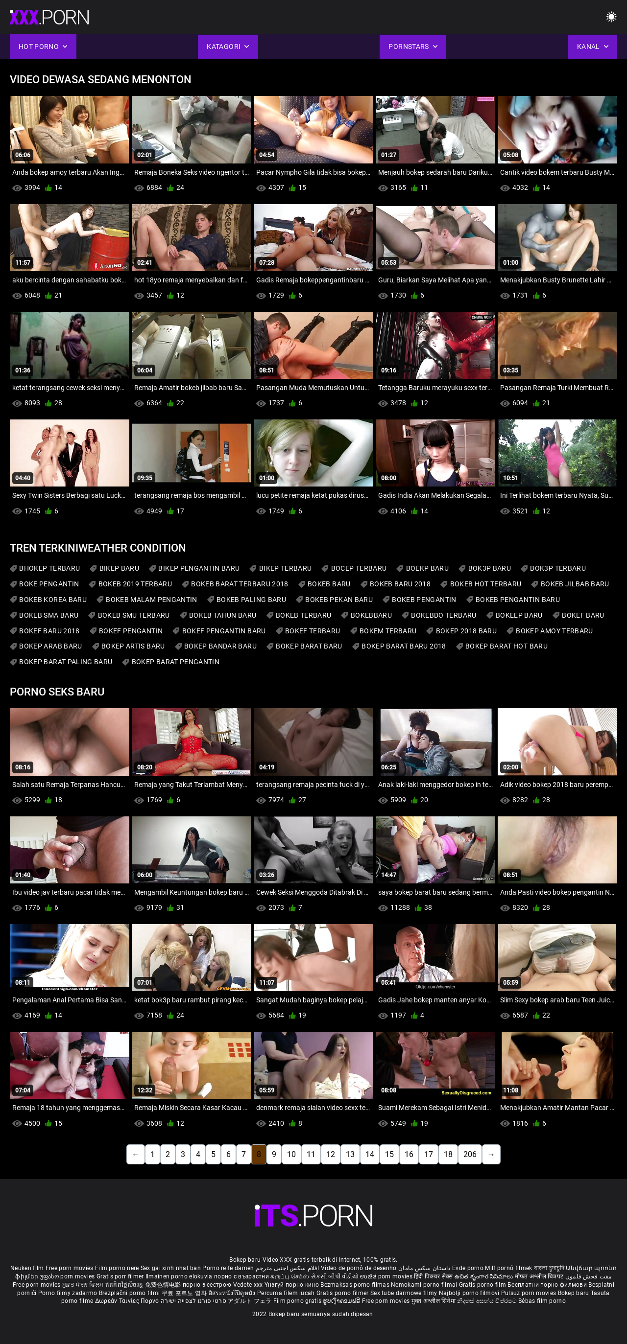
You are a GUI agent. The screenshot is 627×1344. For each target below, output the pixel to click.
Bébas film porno (542, 1301)
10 (291, 1154)
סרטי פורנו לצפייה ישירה (193, 1301)
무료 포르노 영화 (185, 1293)
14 (369, 1154)
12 (330, 1154)
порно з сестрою (207, 1284)
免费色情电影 (164, 1284)
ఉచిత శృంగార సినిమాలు (485, 1276)
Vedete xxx (248, 1284)
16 (409, 1154)
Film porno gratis (298, 1301)
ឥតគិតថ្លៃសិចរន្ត (125, 1284)
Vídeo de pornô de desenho (359, 1268)
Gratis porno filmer (343, 1293)
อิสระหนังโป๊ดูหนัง (233, 1293)
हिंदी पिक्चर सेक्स (433, 1276)
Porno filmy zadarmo (68, 1293)
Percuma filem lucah (286, 1293)
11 (311, 1154)
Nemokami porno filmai (425, 1284)
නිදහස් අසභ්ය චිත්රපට (487, 1301)
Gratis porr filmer (120, 1276)
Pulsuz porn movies (529, 1293)
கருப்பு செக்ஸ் (289, 1276)
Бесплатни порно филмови (547, 1284)
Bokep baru (573, 1293)
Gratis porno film (483, 1284)
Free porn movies (70, 1268)
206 (470, 1154)
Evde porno (467, 1268)
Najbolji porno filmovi (469, 1293)
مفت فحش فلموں (588, 1276)
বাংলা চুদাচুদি (549, 1268)
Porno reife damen (228, 1268)
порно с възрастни (241, 1276)
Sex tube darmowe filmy (403, 1293)
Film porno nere (117, 1268)
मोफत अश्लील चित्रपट (540, 1276)
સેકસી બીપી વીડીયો (335, 1276)
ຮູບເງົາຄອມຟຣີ (342, 1301)
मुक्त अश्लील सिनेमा (434, 1301)
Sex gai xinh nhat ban (171, 1268)
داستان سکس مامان (424, 1268)
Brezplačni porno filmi (130, 1293)
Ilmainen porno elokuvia (179, 1276)
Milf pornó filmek (508, 1268)
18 (448, 1154)
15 (389, 1154)
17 (428, 1154)
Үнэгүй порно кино (292, 1284)
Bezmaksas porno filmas (355, 1284)
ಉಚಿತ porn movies (387, 1276)
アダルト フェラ (249, 1301)
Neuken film (27, 1268)
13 (350, 1154)
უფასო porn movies (68, 1276)
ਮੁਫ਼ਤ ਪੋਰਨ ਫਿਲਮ (83, 1284)
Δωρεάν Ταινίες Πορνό (128, 1301)
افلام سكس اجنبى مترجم (287, 1268)
